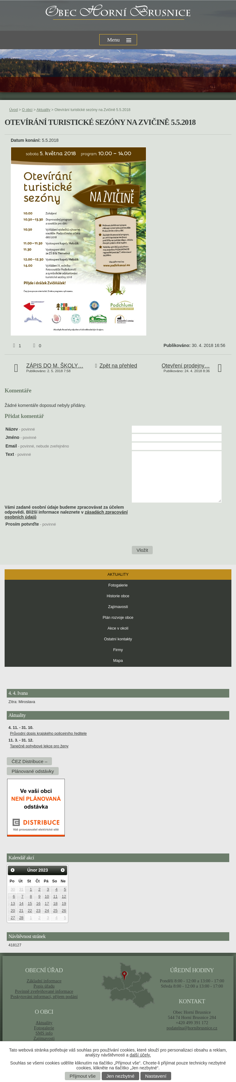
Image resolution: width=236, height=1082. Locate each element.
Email (37, 446)
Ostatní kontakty (118, 639)
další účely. (140, 1054)
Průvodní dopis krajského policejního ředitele (48, 733)
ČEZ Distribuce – (29, 761)
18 (55, 903)
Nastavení (155, 1076)
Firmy (118, 650)
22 (30, 911)
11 (55, 896)
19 (64, 903)
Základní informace (44, 980)
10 (47, 896)
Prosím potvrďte (31, 524)
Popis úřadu (44, 986)
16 (38, 903)
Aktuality (43, 110)
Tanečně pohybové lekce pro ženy (39, 746)
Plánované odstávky (33, 771)
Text (18, 454)
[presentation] (178, 534)
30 (13, 889)
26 (64, 911)
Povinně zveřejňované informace (44, 991)
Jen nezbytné (120, 1076)
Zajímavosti (118, 607)
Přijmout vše (83, 1076)
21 (21, 911)
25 (55, 911)
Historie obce (118, 596)
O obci (27, 110)
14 (21, 903)
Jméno (21, 437)
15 (30, 903)
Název (20, 429)
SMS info (44, 1033)
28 (21, 918)
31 (21, 889)
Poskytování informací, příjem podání (44, 996)
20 (13, 911)
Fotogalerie (118, 585)
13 (13, 903)
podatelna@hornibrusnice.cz (192, 1027)
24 (47, 911)
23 (38, 911)
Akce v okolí (118, 628)
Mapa (118, 660)
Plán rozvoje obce (118, 617)
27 (13, 918)
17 (47, 903)
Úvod (13, 110)
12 (64, 896)
